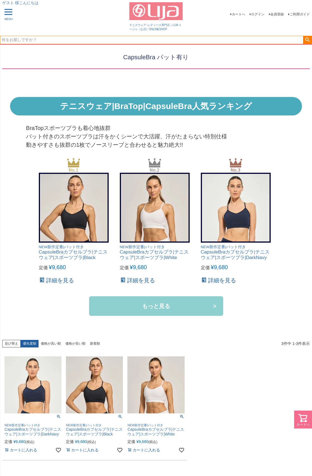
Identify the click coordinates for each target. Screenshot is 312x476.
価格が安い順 (75, 343)
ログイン (258, 14)
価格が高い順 (51, 343)
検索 (307, 40)
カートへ (238, 14)
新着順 (95, 343)
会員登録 (277, 14)
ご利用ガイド (300, 14)
